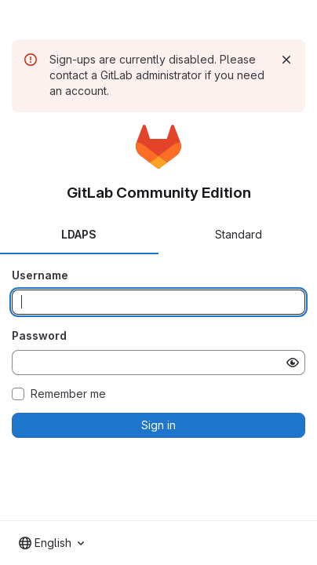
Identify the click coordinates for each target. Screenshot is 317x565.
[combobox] (51, 543)
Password (39, 335)
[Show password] (292, 362)
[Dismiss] (286, 59)
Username (40, 275)
